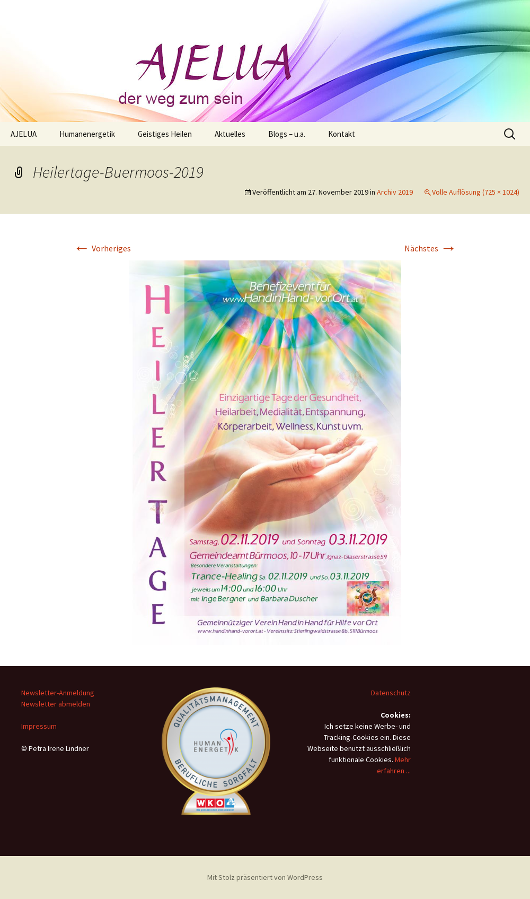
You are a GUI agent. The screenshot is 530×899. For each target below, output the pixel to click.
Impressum (39, 726)
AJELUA (24, 134)
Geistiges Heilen (165, 134)
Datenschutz (391, 692)
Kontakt (341, 134)
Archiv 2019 (395, 192)
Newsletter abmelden (55, 704)
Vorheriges (102, 248)
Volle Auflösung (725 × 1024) (475, 192)
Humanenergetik (87, 134)
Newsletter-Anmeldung (57, 692)
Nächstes (430, 248)
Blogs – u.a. (286, 134)
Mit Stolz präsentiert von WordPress (265, 877)
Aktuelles (230, 134)
